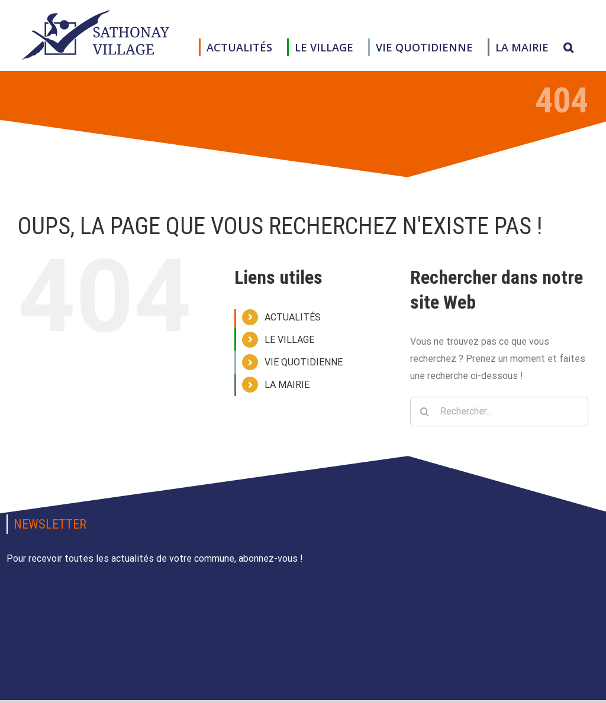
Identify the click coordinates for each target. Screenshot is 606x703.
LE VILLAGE (289, 339)
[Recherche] (425, 411)
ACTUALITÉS (293, 317)
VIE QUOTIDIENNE (304, 362)
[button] (568, 47)
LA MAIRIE (287, 384)
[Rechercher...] (499, 411)
